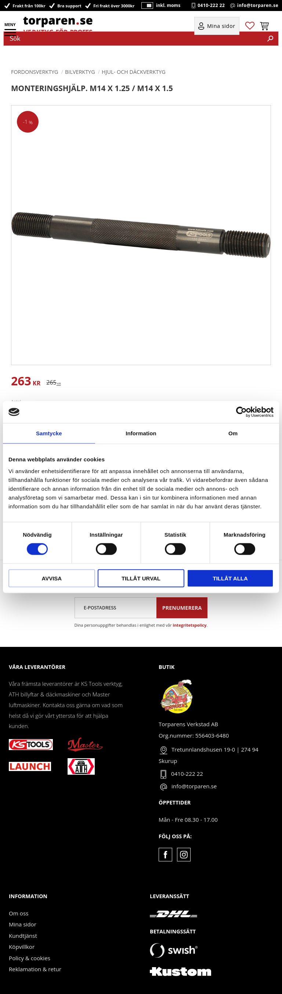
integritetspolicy (190, 625)
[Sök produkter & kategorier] (133, 39)
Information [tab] (141, 433)
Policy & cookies (29, 958)
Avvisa (51, 578)
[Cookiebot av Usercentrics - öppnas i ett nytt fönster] (241, 412)
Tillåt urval (141, 578)
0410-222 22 (211, 5)
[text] (25, 382)
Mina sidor (22, 924)
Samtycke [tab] (49, 433)
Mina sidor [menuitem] (221, 26)
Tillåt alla (230, 578)
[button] (10, 35)
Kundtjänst (23, 935)
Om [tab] (233, 433)
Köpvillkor (22, 946)
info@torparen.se (257, 5)
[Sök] (270, 38)
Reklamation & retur (35, 969)
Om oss (18, 913)
